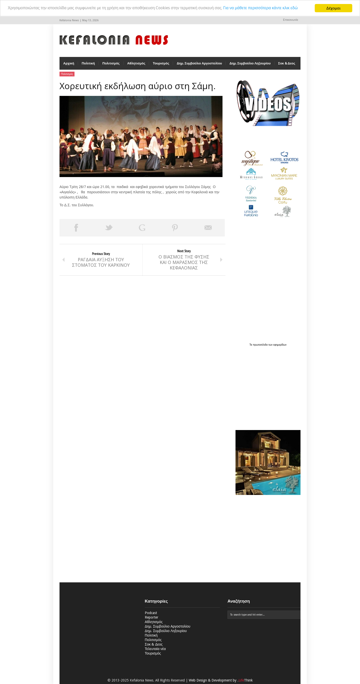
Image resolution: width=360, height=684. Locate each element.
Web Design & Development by (221, 681)
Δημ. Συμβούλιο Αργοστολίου (199, 64)
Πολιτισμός (111, 64)
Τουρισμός (161, 64)
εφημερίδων (279, 345)
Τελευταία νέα (155, 649)
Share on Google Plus (142, 228)
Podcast (151, 613)
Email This (208, 228)
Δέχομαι (333, 8)
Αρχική (68, 64)
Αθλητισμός (136, 64)
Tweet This (109, 228)
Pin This (175, 228)
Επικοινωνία (290, 19)
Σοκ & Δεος (286, 64)
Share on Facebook (76, 228)
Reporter (151, 618)
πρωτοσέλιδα (260, 345)
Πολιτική (88, 64)
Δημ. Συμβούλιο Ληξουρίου (250, 64)
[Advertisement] (267, 386)
